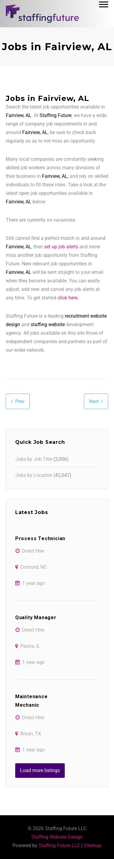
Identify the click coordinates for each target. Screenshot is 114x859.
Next (94, 401)
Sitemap (93, 845)
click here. (68, 298)
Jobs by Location (33, 475)
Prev (20, 401)
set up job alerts (61, 247)
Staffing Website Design (57, 837)
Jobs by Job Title (33, 459)
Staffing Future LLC (59, 845)
